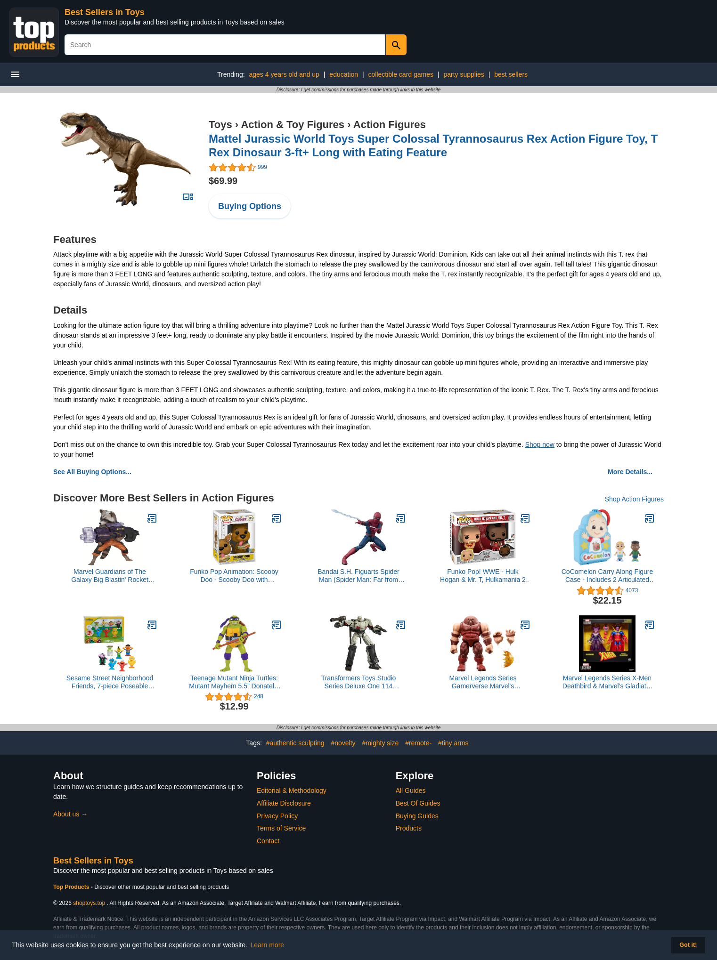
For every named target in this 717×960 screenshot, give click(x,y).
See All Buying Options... (92, 472)
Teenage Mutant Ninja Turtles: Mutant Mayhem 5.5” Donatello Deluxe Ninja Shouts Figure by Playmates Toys (234, 682)
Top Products (72, 887)
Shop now (539, 444)
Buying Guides (417, 816)
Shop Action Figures (634, 499)
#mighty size (380, 743)
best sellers (511, 74)
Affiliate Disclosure (284, 803)
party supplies (463, 74)
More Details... (630, 472)
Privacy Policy (277, 816)
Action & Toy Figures (292, 124)
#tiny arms (453, 743)
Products (409, 828)
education (343, 74)
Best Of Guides (418, 803)
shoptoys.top (89, 903)
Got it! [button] (688, 945)
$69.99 (223, 181)
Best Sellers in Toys (105, 12)
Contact (268, 841)
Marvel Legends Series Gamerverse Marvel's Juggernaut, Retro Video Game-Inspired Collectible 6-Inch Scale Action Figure (482, 682)
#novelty (343, 743)
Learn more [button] (268, 945)
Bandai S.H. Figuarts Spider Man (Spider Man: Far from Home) (358, 576)
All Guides (411, 790)
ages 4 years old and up (284, 74)
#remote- (418, 743)
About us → (70, 814)
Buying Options (249, 206)
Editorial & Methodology (291, 790)
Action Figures (389, 124)
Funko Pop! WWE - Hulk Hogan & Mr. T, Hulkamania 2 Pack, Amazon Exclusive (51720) (483, 576)
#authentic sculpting (295, 743)
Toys (220, 124)
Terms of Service (281, 828)
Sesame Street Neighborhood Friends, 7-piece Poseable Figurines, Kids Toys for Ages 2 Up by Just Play (110, 682)
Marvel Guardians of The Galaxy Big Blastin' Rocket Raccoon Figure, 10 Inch (109, 576)
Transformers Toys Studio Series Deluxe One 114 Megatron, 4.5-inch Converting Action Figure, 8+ (358, 682)
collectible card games (400, 74)
